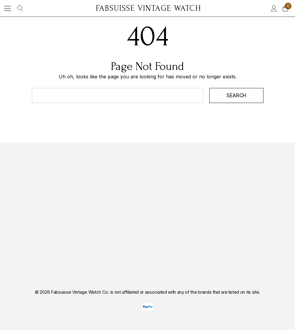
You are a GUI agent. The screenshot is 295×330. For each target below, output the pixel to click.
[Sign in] (273, 8)
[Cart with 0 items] (284, 8)
